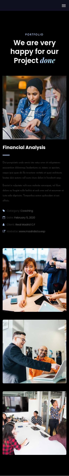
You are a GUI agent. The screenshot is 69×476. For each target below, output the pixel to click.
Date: (8, 217)
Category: (11, 211)
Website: (10, 231)
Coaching (26, 211)
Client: (9, 224)
